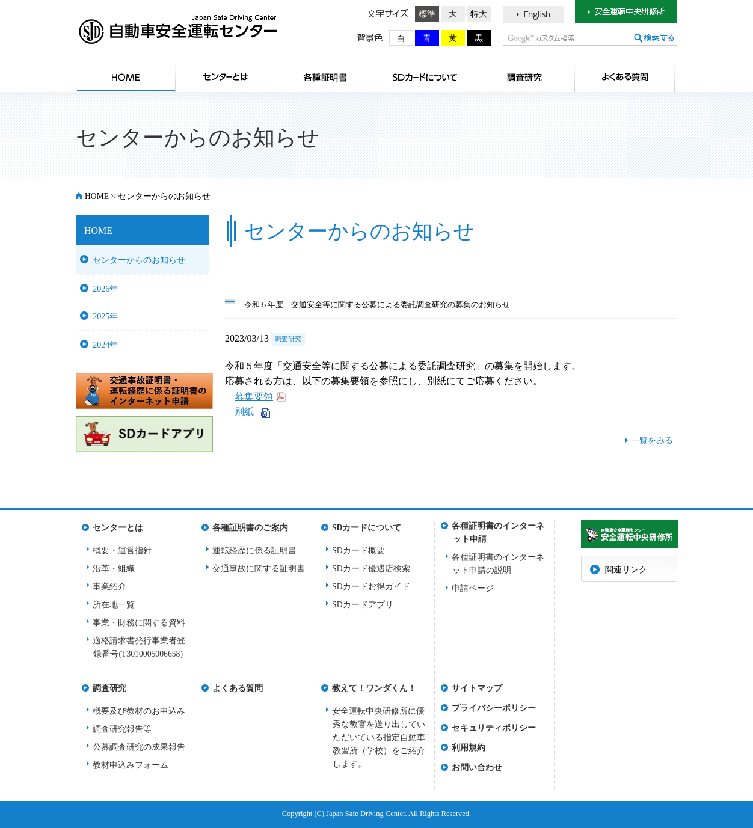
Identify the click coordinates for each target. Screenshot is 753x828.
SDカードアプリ (362, 604)
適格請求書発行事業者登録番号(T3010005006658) (139, 647)
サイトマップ (477, 688)
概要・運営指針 (122, 550)
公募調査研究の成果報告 (139, 747)
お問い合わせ (477, 767)
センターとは (225, 77)
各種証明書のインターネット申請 (498, 529)
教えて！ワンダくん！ (374, 688)
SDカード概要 (358, 550)
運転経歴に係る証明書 (254, 550)
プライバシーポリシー (494, 708)
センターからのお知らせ (139, 260)
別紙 (244, 411)
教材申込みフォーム (130, 765)
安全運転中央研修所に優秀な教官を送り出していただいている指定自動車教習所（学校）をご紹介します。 (378, 737)
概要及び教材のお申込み (139, 711)
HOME (125, 77)
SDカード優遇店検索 (371, 568)
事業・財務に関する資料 (139, 622)
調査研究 (525, 77)
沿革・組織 (114, 568)
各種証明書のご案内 (325, 77)
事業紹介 (109, 586)
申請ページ (473, 588)
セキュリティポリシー (494, 727)
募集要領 (254, 396)
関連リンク (626, 569)
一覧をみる (652, 440)
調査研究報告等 (122, 729)
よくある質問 (625, 77)
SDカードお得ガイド (371, 586)
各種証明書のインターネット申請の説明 (498, 564)
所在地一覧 (114, 604)
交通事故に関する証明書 (258, 568)
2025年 (105, 316)
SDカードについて (425, 77)
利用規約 (468, 747)
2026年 (105, 288)
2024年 (105, 344)
